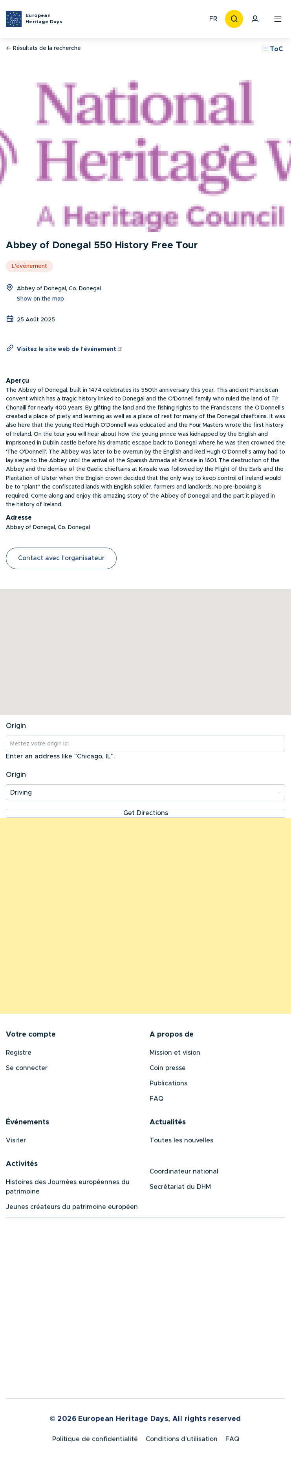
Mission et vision (175, 1054)
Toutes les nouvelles (181, 1142)
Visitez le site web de (70, 349)
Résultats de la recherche (43, 48)
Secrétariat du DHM (180, 1188)
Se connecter (27, 1069)
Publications (168, 1085)
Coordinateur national (184, 1173)
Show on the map (40, 299)
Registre (18, 1054)
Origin (16, 726)
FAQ (156, 1100)
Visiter (16, 1142)
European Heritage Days (44, 18)
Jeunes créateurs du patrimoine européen (72, 1208)
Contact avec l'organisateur (61, 558)
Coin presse (168, 1069)
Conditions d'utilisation (182, 1442)
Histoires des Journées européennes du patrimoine (68, 1188)
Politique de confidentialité (95, 1442)
